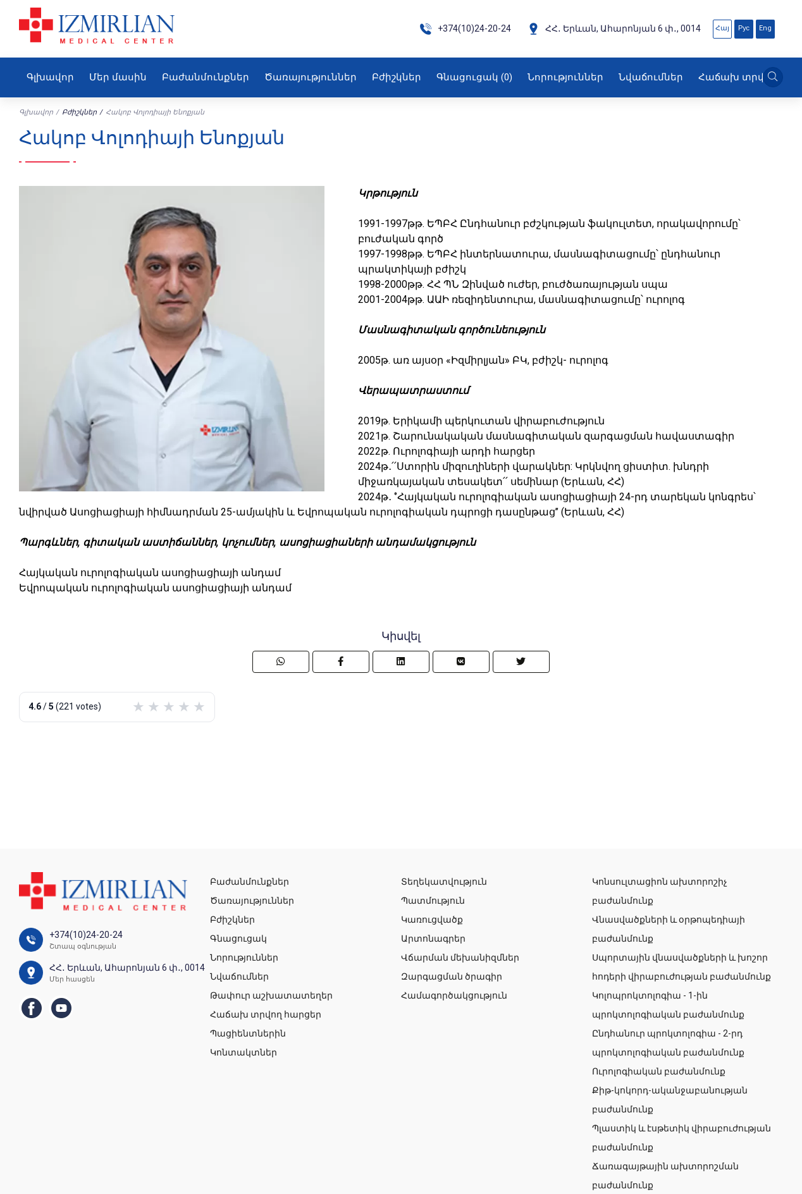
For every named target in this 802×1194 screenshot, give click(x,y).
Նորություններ (565, 77)
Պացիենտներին (248, 1033)
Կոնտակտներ (243, 1052)
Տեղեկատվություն (444, 882)
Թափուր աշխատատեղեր (271, 995)
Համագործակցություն (454, 995)
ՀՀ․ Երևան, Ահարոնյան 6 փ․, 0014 (614, 28)
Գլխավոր (50, 77)
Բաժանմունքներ (205, 77)
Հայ (722, 28)
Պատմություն (433, 901)
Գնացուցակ (474, 77)
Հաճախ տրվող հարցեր (265, 1014)
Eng (765, 28)
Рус (744, 28)
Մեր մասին (118, 77)
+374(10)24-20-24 (465, 28)
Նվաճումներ (651, 77)
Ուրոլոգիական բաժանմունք (658, 1071)
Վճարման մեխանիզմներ (460, 957)
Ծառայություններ (310, 77)
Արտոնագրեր (433, 938)
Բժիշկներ (396, 77)
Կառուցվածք (432, 919)
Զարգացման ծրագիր (451, 976)
